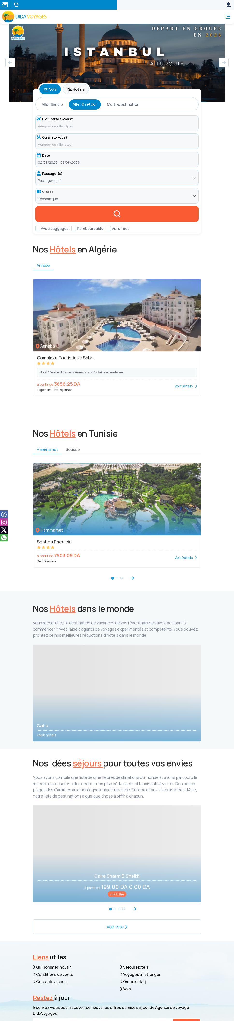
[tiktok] (4, 530)
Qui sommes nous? (52, 873)
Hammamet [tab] (47, 455)
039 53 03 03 (58, 976)
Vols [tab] (50, 89)
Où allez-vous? (52, 137)
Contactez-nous (50, 887)
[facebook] (4, 514)
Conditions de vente (53, 880)
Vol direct (120, 228)
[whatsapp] (4, 537)
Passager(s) (50, 173)
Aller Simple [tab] (52, 104)
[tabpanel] (117, 164)
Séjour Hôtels (134, 873)
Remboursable (90, 228)
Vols (125, 895)
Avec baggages (55, 228)
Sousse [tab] (73, 455)
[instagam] (4, 522)
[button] (224, 62)
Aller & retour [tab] (85, 104)
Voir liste (117, 836)
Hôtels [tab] (76, 89)
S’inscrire (186, 930)
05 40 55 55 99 (60, 969)
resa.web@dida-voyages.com (74, 954)
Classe (45, 191)
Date (43, 155)
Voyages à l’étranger (140, 880)
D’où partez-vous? (55, 119)
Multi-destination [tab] (123, 104)
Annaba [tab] (43, 271)
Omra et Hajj (133, 887)
